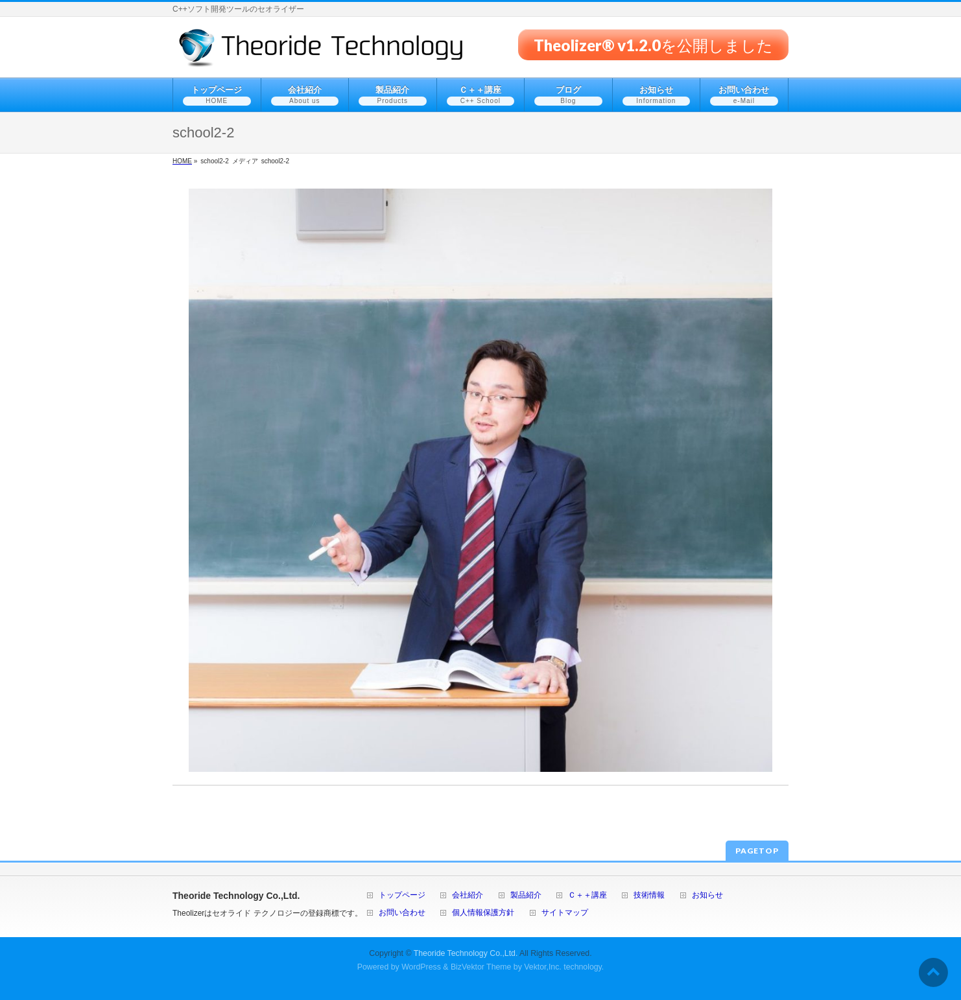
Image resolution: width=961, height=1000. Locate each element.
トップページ (402, 895)
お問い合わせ (402, 913)
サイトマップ (564, 913)
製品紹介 (525, 895)
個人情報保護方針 (483, 913)
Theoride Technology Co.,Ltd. (466, 953)
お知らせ (707, 895)
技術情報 (649, 895)
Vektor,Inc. (543, 966)
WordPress (421, 966)
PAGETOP (757, 850)
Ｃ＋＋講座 (587, 895)
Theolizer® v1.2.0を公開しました (653, 44)
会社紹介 (467, 895)
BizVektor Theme (481, 966)
